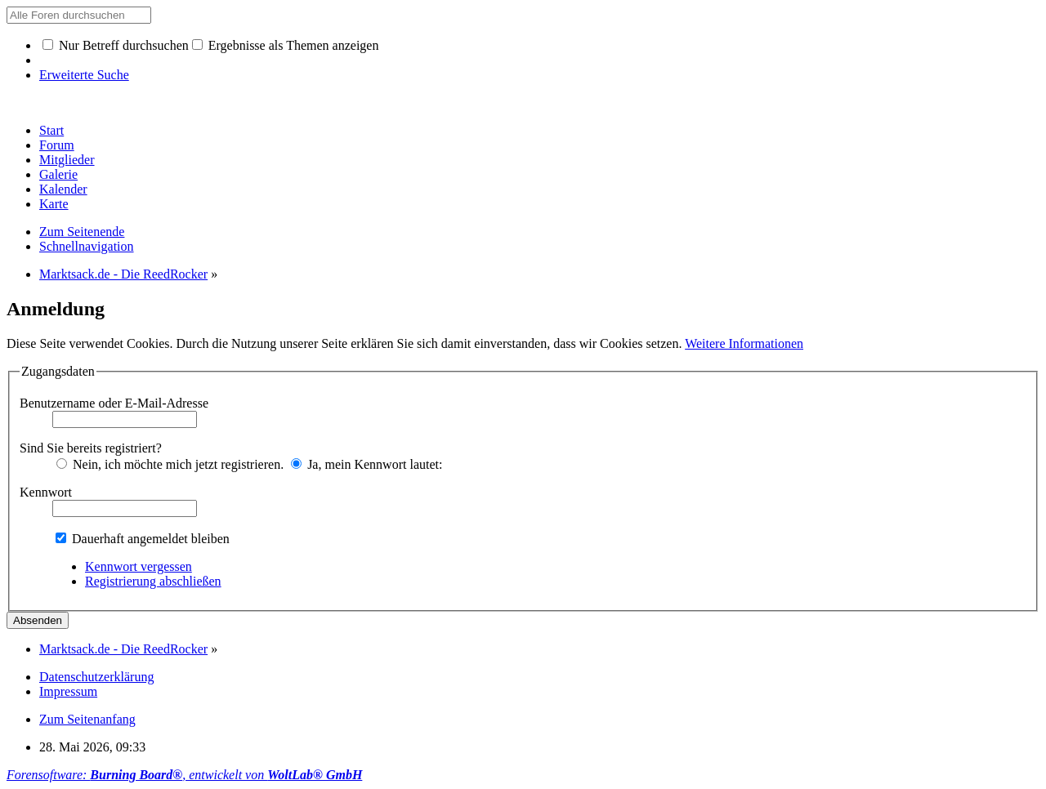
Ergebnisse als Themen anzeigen (285, 45)
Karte (54, 204)
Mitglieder (67, 160)
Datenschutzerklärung (96, 677)
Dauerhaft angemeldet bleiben (143, 539)
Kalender (63, 189)
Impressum (68, 691)
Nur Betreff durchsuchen (115, 45)
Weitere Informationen (744, 343)
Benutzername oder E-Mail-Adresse (114, 403)
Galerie (58, 174)
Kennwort (46, 492)
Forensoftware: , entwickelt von (184, 775)
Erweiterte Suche (84, 75)
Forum (56, 145)
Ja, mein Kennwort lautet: (366, 464)
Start (51, 130)
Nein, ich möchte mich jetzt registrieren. (170, 464)
